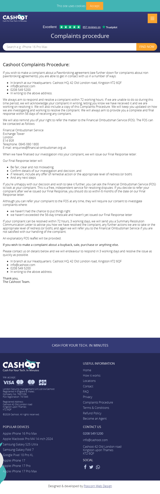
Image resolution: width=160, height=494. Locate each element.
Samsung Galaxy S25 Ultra (20, 444)
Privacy (87, 397)
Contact (88, 386)
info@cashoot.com (95, 440)
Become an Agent (95, 418)
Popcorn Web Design (98, 486)
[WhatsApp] (98, 468)
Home (87, 370)
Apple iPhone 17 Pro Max (20, 471)
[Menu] (152, 18)
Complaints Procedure (98, 402)
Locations (89, 381)
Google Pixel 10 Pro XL (18, 455)
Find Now (146, 47)
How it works (91, 375)
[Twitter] (91, 468)
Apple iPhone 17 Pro (16, 466)
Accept (94, 6)
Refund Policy (92, 413)
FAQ (86, 391)
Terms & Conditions (96, 408)
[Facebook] (85, 468)
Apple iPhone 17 (14, 460)
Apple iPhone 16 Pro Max (20, 433)
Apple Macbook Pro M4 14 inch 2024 (28, 439)
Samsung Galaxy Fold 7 (18, 450)
